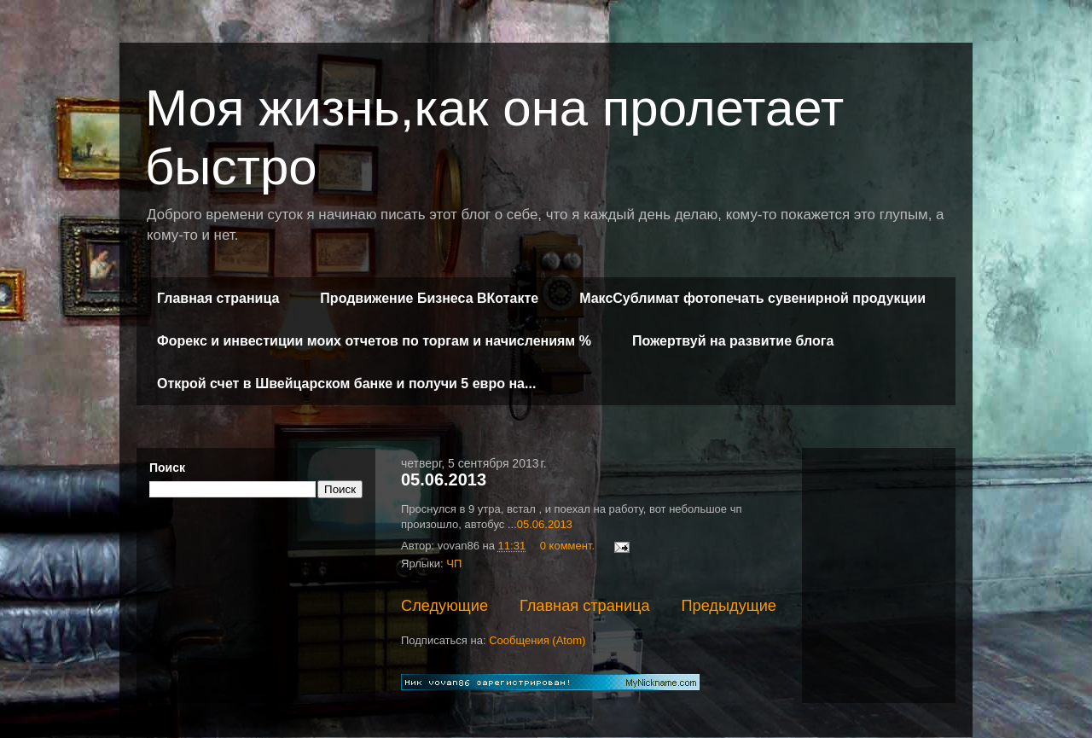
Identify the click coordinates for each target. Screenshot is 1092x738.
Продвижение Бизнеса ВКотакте (429, 298)
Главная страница (218, 298)
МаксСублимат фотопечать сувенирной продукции (752, 298)
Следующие (444, 605)
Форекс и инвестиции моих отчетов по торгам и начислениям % (374, 341)
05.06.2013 (443, 479)
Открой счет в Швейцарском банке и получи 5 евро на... (346, 383)
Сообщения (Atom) (537, 640)
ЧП (454, 563)
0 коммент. (567, 545)
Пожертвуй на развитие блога (733, 341)
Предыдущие (728, 605)
